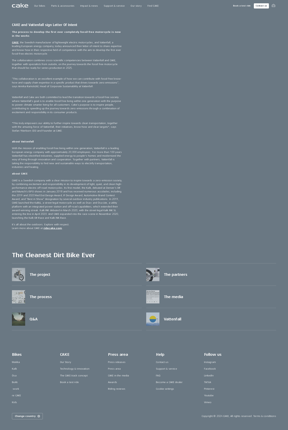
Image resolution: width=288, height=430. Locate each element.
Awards (112, 382)
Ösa (14, 375)
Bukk (15, 382)
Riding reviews (116, 388)
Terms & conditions (264, 416)
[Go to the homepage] (20, 5)
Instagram (210, 362)
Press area (114, 368)
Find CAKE (153, 5)
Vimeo (208, 402)
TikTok (207, 382)
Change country (28, 416)
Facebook (210, 368)
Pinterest (209, 388)
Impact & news (89, 5)
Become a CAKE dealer (169, 382)
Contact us (261, 6)
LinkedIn (209, 375)
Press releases (116, 362)
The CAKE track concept (74, 375)
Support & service (114, 5)
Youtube (209, 395)
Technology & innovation (74, 368)
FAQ (158, 375)
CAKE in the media (118, 375)
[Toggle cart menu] (273, 6)
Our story (136, 5)
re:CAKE (16, 395)
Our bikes (39, 5)
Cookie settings (165, 388)
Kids (14, 402)
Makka (16, 362)
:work (15, 388)
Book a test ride (242, 6)
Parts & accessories (63, 5)
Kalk (14, 368)
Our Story (65, 362)
